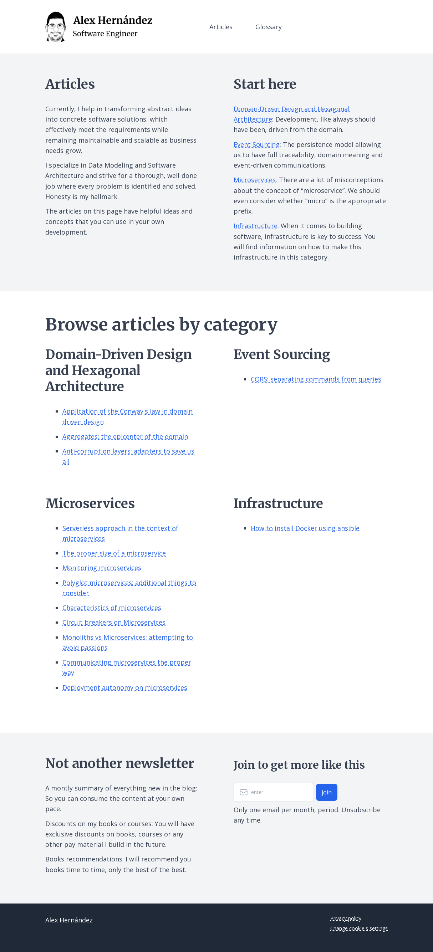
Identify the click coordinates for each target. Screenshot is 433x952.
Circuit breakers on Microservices (113, 622)
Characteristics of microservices (111, 607)
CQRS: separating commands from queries (316, 379)
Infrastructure (255, 225)
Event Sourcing (257, 144)
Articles (221, 26)
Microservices (255, 179)
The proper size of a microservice (114, 553)
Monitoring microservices (101, 567)
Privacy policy (345, 918)
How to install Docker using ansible (305, 528)
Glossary (268, 26)
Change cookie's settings (359, 928)
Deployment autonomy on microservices (124, 687)
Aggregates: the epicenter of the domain (125, 436)
